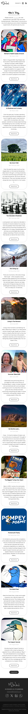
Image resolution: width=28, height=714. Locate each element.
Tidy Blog (16, 17)
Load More (14, 672)
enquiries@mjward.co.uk (14, 691)
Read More (14, 79)
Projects (18, 3)
